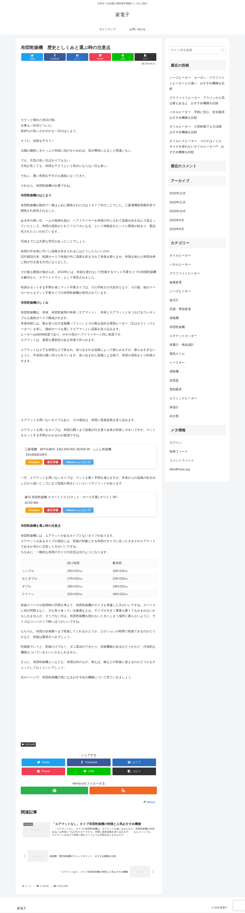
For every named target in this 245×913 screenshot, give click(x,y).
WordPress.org (179, 469)
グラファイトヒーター (184, 273)
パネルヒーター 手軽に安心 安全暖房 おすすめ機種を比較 (197, 114)
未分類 (174, 416)
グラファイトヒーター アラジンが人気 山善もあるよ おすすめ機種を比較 (197, 100)
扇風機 (174, 318)
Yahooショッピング (78, 462)
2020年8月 (176, 229)
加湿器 (174, 380)
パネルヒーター (180, 264)
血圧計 (174, 300)
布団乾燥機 (28, 744)
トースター (177, 362)
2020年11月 (177, 202)
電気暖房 (175, 389)
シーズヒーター (180, 291)
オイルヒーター (180, 255)
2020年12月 (177, 193)
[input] (197, 50)
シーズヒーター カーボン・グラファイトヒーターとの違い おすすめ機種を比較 (197, 83)
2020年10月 (177, 211)
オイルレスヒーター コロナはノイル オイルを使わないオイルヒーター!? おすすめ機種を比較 (197, 146)
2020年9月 (176, 220)
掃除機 (174, 371)
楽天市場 (52, 462)
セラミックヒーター (183, 398)
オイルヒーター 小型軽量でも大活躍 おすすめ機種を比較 (197, 129)
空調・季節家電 (180, 309)
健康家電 (175, 282)
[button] (222, 50)
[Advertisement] (89, 91)
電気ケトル (177, 353)
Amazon (34, 462)
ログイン (175, 442)
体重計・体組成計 (181, 344)
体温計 (174, 407)
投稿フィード (178, 451)
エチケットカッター (183, 336)
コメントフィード (181, 460)
